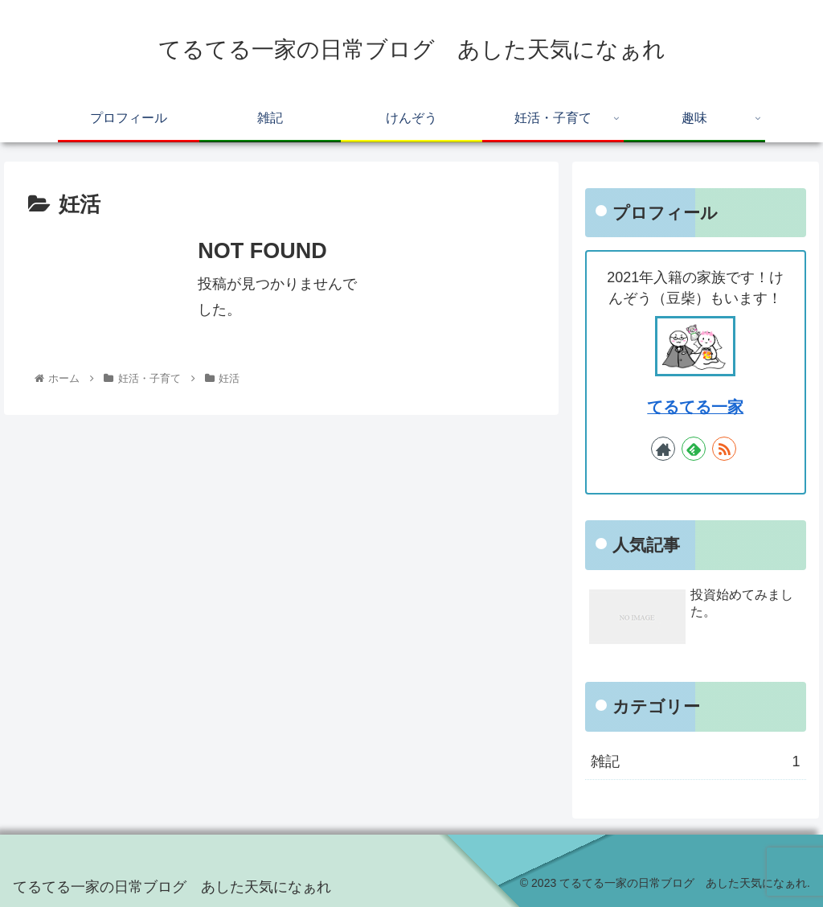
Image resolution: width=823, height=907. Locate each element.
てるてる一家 (695, 407)
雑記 (695, 761)
